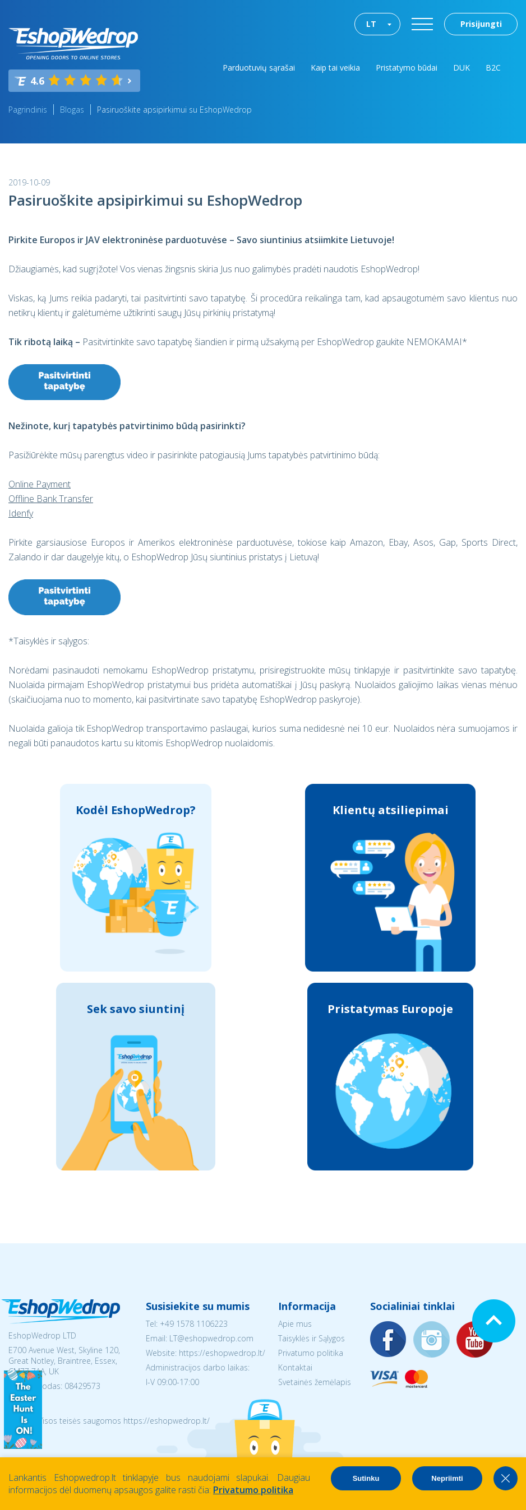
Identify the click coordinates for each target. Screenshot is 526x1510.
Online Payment (39, 484)
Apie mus (295, 1323)
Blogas (72, 109)
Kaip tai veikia (335, 67)
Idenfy (20, 513)
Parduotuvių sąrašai (259, 67)
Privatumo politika (310, 1353)
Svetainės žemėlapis (314, 1382)
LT (371, 23)
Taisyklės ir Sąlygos (311, 1338)
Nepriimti (447, 1478)
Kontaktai (295, 1367)
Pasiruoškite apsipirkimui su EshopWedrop (174, 109)
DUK (461, 67)
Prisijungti (481, 23)
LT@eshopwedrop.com (211, 1338)
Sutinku (366, 1478)
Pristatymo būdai (406, 67)
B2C (493, 67)
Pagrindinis (27, 109)
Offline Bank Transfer (50, 499)
